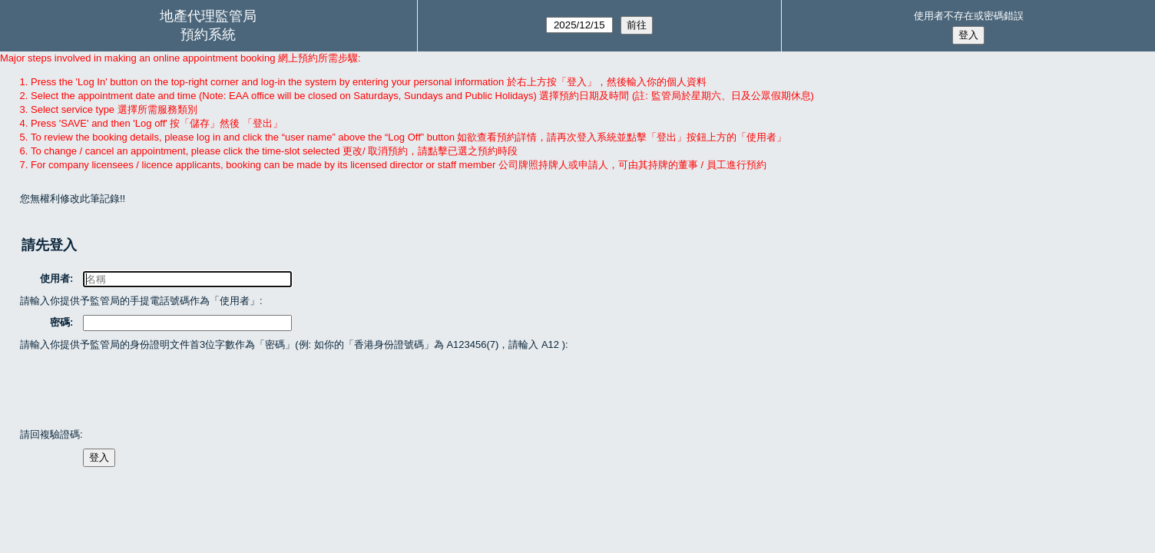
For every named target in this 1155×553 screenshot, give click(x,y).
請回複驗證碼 (50, 434)
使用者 (56, 278)
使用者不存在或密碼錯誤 (969, 16)
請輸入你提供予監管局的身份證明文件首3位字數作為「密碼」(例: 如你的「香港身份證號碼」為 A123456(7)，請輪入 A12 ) (292, 344)
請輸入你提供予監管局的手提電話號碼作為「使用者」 (140, 300)
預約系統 (208, 34)
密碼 (61, 322)
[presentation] (136, 389)
